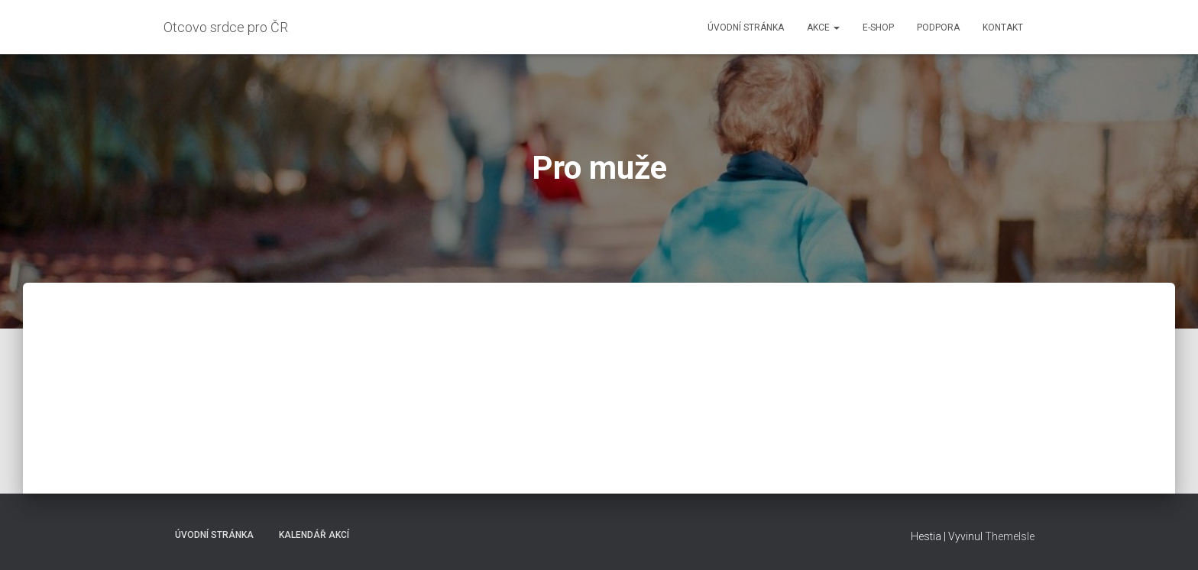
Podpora (938, 27)
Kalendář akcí (314, 535)
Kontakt (1003, 27)
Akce (823, 27)
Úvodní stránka (745, 27)
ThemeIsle (1009, 536)
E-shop (878, 27)
